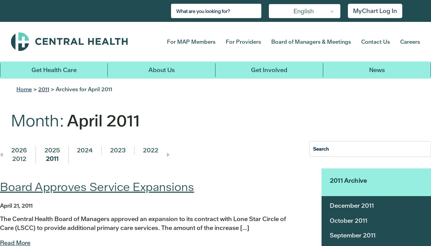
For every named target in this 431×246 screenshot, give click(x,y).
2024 (85, 150)
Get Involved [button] (269, 70)
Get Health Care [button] (54, 70)
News (377, 70)
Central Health (80, 41)
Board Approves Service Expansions (97, 186)
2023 (118, 150)
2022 (150, 150)
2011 (52, 159)
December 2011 (352, 205)
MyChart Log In (375, 11)
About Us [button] (161, 70)
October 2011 (348, 220)
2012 (19, 159)
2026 (19, 150)
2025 (52, 150)
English (303, 11)
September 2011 (353, 235)
